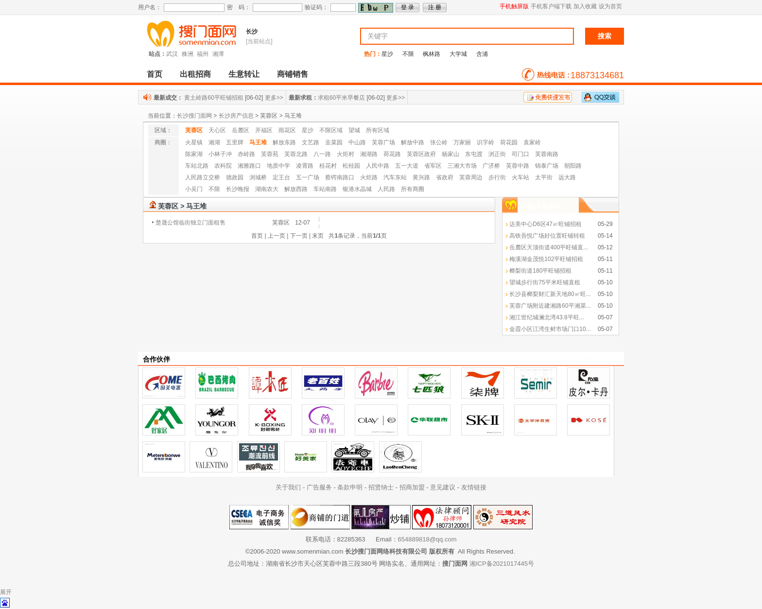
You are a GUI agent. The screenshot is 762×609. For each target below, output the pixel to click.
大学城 (458, 54)
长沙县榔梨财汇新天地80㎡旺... (549, 294)
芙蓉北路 (296, 154)
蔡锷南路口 (339, 177)
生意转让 (244, 74)
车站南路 (325, 189)
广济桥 (491, 165)
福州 (202, 54)
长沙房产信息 (236, 115)
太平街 (544, 177)
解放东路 (284, 142)
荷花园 (509, 142)
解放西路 (296, 189)
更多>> (274, 97)
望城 (354, 130)
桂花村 (328, 165)
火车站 (520, 177)
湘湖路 (369, 154)
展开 (6, 592)
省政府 (444, 177)
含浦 (482, 54)
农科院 (223, 165)
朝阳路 (573, 165)
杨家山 (450, 154)
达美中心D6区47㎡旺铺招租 (545, 224)
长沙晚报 (237, 189)
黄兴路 (421, 177)
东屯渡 (474, 154)
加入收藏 (585, 6)
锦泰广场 (546, 165)
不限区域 (331, 130)
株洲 (187, 54)
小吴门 (194, 189)
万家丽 (462, 142)
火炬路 (369, 177)
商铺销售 (292, 74)
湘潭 (218, 54)
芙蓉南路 (546, 154)
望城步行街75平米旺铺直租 (544, 282)
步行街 (497, 177)
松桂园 (351, 165)
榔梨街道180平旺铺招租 (540, 270)
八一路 (322, 154)
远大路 (567, 177)
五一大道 (406, 165)
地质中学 (278, 165)
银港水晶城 (357, 189)
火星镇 (194, 142)
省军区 (433, 165)
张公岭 (439, 142)
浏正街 (497, 154)
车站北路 (196, 165)
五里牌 (234, 142)
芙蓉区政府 (421, 154)
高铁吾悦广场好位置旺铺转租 (547, 235)
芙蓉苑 (269, 154)
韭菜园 (334, 142)
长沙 (252, 31)
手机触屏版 (514, 6)
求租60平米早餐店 (341, 97)
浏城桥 (258, 177)
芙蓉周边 (471, 177)
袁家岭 (532, 142)
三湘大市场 (462, 165)
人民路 (386, 189)
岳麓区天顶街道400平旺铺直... (548, 247)
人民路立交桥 (202, 177)
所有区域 (377, 130)
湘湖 (214, 142)
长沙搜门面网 (194, 115)
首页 (154, 74)
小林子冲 (220, 154)
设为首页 (610, 6)
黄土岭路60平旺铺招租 (213, 97)
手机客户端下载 (551, 6)
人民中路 (377, 165)
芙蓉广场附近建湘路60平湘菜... (549, 305)
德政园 (234, 177)
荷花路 (392, 154)
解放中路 (412, 142)
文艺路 (310, 142)
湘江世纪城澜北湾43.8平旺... (546, 317)
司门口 (520, 154)
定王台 (281, 177)
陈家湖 (194, 154)
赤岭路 (246, 154)
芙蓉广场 (383, 142)
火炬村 (345, 154)
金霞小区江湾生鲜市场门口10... (549, 329)
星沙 (387, 54)
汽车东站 (395, 177)
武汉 (172, 54)
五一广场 (307, 177)
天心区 (217, 130)
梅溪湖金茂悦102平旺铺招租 (546, 259)
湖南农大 (266, 189)
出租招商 (195, 74)
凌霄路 (304, 165)
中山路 (357, 142)
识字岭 (485, 142)
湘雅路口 (249, 165)
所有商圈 (412, 189)
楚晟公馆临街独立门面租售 (190, 222)
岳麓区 (240, 130)
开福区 (264, 130)
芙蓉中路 (517, 165)
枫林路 (431, 54)
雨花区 (287, 130)
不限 (408, 54)
